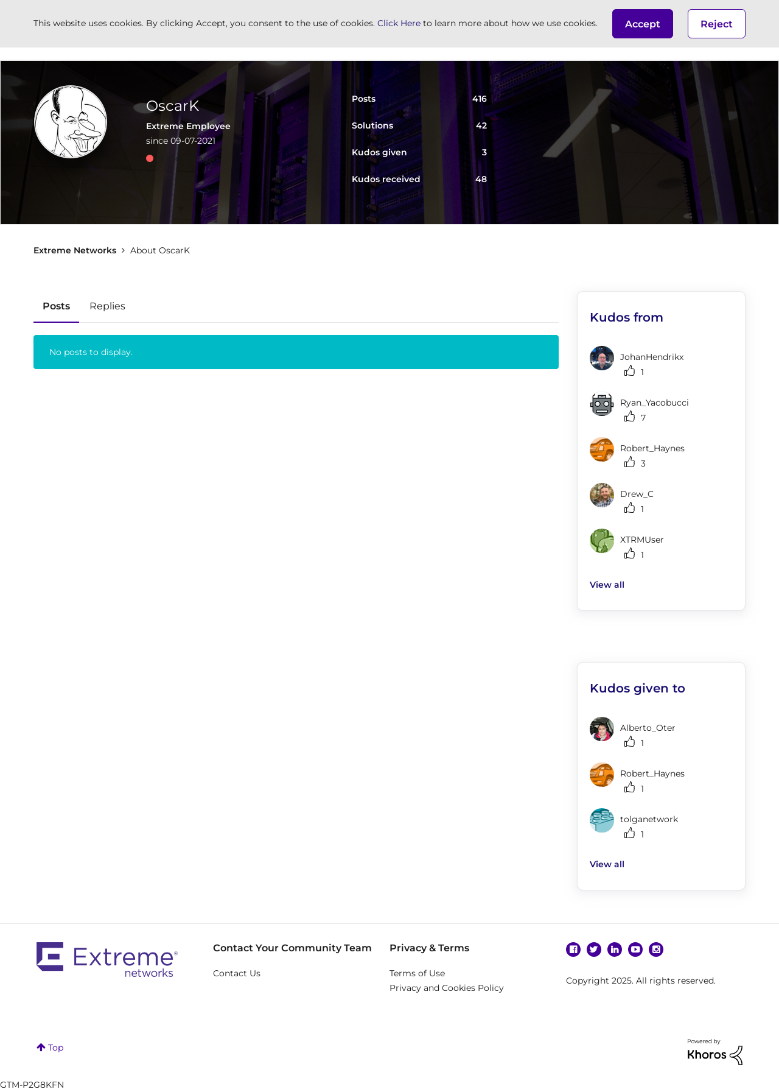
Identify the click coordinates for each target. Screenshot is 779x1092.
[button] (642, 23)
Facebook (573, 949)
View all (607, 584)
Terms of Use (417, 973)
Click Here (399, 23)
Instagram (656, 949)
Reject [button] (716, 24)
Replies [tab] (107, 306)
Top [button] (55, 1047)
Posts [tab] (56, 306)
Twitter (594, 949)
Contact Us (236, 973)
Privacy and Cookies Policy (447, 987)
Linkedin (614, 949)
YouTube (635, 949)
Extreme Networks (74, 250)
